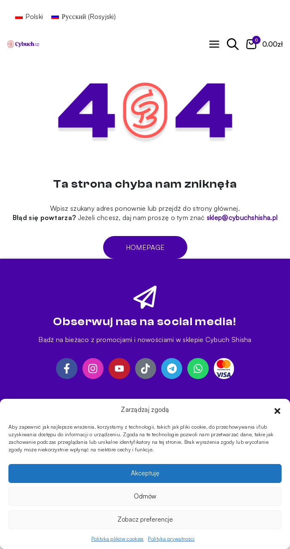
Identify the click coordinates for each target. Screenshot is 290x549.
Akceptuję (145, 473)
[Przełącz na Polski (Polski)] (29, 16)
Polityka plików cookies (117, 539)
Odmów (145, 496)
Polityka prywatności (171, 539)
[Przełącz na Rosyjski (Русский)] (83, 16)
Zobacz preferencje (145, 519)
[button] (277, 410)
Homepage (144, 247)
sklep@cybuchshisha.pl (242, 217)
